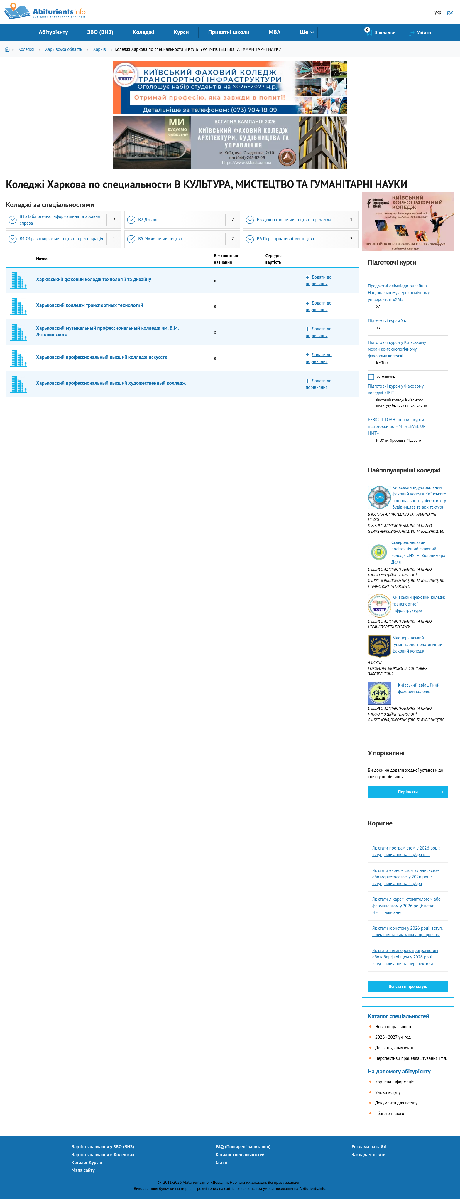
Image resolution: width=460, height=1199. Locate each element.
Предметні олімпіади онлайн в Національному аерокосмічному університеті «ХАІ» (398, 292)
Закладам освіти (369, 1154)
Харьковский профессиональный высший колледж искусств (101, 357)
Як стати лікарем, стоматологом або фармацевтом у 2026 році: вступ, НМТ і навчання (406, 905)
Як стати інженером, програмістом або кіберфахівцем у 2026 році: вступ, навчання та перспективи (405, 957)
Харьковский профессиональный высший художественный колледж (111, 383)
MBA (274, 32)
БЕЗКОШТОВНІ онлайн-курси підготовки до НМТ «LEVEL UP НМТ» (396, 426)
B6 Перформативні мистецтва (285, 238)
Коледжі (143, 32)
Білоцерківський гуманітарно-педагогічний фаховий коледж (417, 644)
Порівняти (408, 792)
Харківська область (63, 49)
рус (450, 12)
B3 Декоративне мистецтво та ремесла (294, 219)
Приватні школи (229, 32)
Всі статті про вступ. (408, 986)
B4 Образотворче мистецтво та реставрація (61, 238)
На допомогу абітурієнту (399, 1071)
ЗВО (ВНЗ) (100, 32)
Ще (304, 32)
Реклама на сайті (369, 1146)
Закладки (385, 32)
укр (438, 12)
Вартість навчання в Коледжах (103, 1154)
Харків (99, 49)
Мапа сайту (83, 1170)
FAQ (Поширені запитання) (243, 1146)
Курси (181, 32)
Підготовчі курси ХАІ (387, 321)
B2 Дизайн (148, 219)
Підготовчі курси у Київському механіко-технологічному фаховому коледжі (397, 349)
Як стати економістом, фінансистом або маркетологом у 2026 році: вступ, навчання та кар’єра (405, 876)
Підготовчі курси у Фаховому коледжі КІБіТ (396, 389)
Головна (8, 49)
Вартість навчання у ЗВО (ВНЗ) (103, 1146)
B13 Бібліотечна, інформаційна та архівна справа (60, 219)
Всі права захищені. (285, 1182)
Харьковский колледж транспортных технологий (89, 305)
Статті (222, 1162)
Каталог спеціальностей (398, 1016)
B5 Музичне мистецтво (160, 238)
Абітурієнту (53, 32)
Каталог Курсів (87, 1162)
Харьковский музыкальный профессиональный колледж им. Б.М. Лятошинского (107, 331)
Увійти (424, 32)
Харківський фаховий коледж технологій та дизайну (93, 279)
